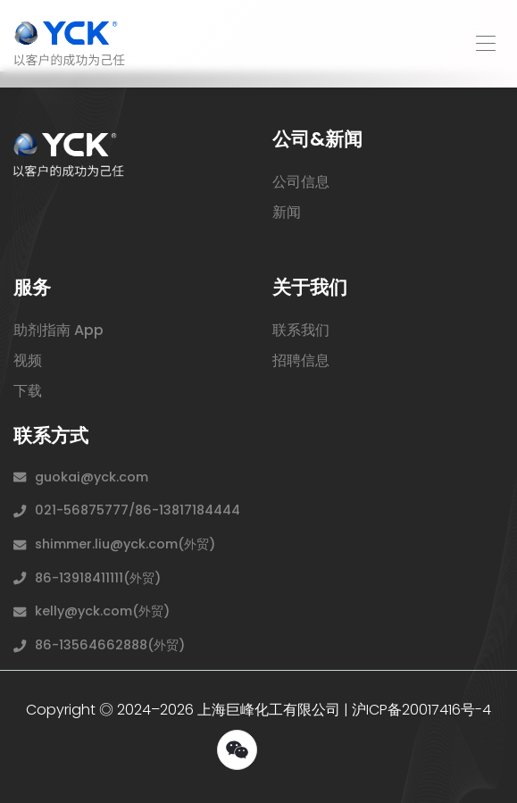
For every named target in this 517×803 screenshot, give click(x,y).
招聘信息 (300, 360)
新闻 (286, 212)
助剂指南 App (58, 330)
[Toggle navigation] (485, 44)
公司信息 (300, 181)
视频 (27, 360)
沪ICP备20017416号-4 (421, 709)
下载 (27, 391)
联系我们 (300, 330)
